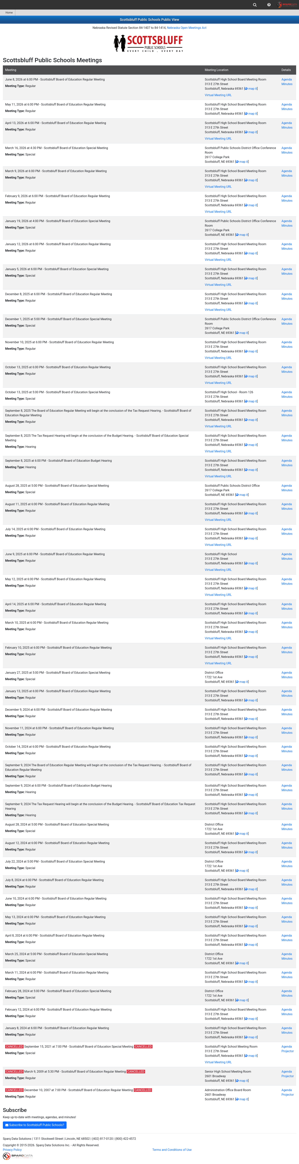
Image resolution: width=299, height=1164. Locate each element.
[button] (269, 5)
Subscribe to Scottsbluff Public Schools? (34, 1125)
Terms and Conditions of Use (172, 1150)
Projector (287, 1051)
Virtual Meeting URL (218, 95)
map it (251, 88)
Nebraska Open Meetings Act (186, 28)
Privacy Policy (12, 1150)
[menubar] (149, 5)
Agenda (286, 79)
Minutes (287, 84)
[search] (255, 5)
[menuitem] (255, 5)
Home (7, 12)
